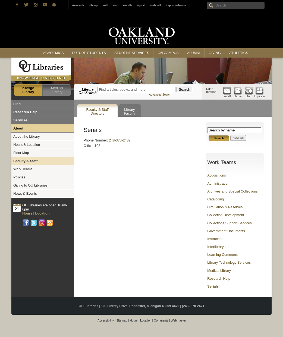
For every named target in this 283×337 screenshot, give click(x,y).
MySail (141, 5)
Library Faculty (129, 111)
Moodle (127, 5)
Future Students (89, 53)
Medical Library (57, 90)
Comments (161, 320)
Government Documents (226, 231)
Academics (53, 53)
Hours (134, 320)
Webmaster (178, 320)
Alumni (193, 53)
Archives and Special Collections (232, 191)
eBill (105, 5)
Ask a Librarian (210, 90)
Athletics (238, 53)
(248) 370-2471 (193, 306)
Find (17, 104)
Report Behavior (176, 5)
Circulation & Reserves (225, 207)
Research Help (25, 112)
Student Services (131, 53)
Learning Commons (222, 255)
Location (146, 320)
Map (115, 5)
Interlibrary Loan (219, 247)
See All (238, 138)
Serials (213, 286)
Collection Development (225, 215)
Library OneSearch (87, 91)
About (18, 128)
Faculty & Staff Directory (97, 111)
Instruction (215, 239)
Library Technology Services (229, 262)
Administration (218, 183)
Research (78, 5)
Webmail (155, 5)
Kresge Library (28, 90)
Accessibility (106, 320)
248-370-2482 (120, 140)
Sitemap (121, 320)
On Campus (168, 53)
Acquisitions (216, 175)
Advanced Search (160, 94)
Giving (215, 53)
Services (20, 120)
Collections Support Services (229, 223)
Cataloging (215, 199)
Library (93, 5)
